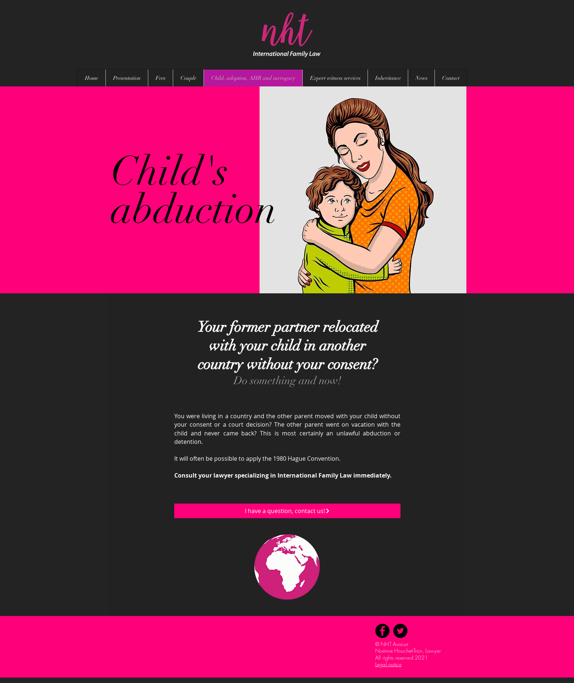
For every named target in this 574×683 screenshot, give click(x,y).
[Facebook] (382, 631)
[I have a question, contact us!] (287, 511)
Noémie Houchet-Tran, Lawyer (408, 650)
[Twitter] (400, 631)
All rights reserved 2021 (401, 657)
